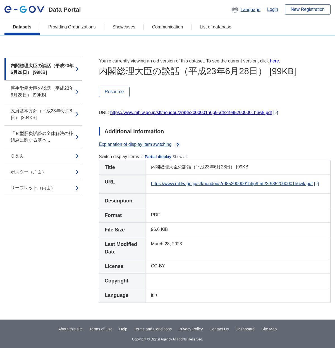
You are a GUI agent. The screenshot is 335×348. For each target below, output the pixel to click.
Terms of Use (101, 329)
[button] (245, 9)
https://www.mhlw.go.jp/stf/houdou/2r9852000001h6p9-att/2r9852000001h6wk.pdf (191, 112)
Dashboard (245, 329)
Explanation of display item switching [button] (140, 144)
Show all (180, 156)
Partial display (158, 156)
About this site (70, 329)
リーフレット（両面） (33, 187)
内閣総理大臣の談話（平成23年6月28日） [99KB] (42, 69)
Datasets (22, 27)
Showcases (124, 27)
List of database (215, 27)
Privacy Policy (190, 329)
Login (272, 9)
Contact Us (219, 329)
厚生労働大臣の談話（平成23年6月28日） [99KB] (42, 91)
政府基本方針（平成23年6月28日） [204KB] (41, 114)
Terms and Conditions (153, 329)
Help (123, 329)
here (274, 61)
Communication (167, 27)
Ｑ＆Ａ (17, 156)
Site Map (269, 329)
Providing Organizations (72, 27)
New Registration (308, 9)
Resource (114, 91)
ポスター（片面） (28, 172)
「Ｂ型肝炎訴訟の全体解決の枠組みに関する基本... (42, 136)
